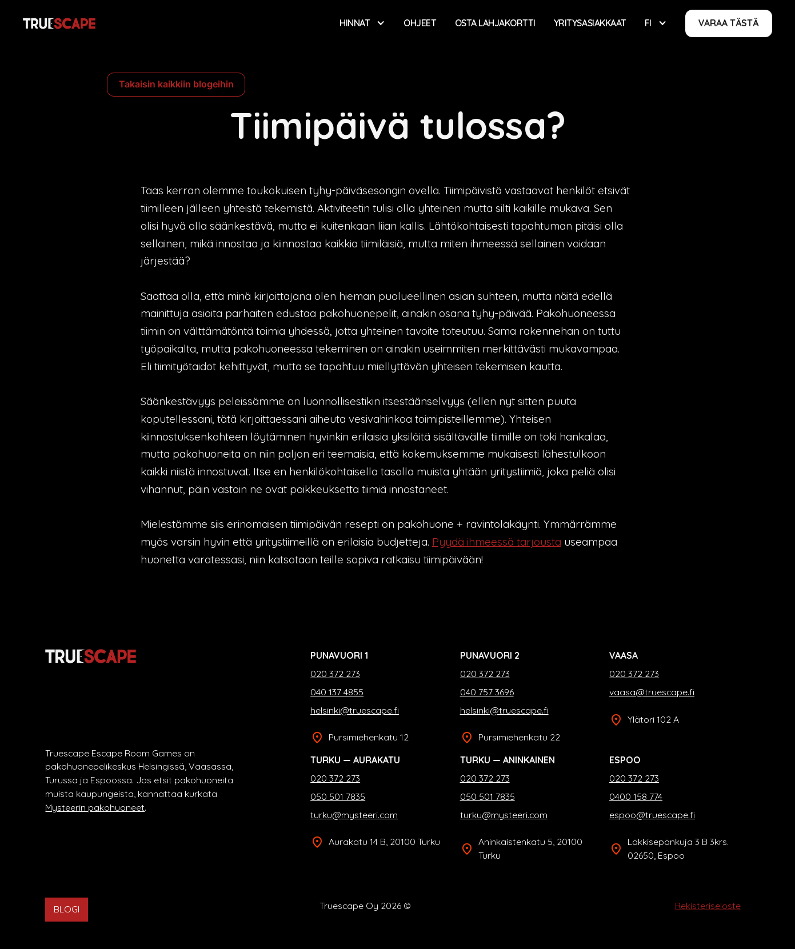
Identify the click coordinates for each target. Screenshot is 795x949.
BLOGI (66, 909)
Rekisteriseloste (708, 905)
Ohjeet (420, 23)
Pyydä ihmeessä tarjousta (496, 541)
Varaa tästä (728, 23)
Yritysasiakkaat (590, 23)
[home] (59, 23)
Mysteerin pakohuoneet (95, 807)
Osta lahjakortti (495, 23)
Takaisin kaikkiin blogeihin (176, 84)
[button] (362, 23)
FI (648, 23)
